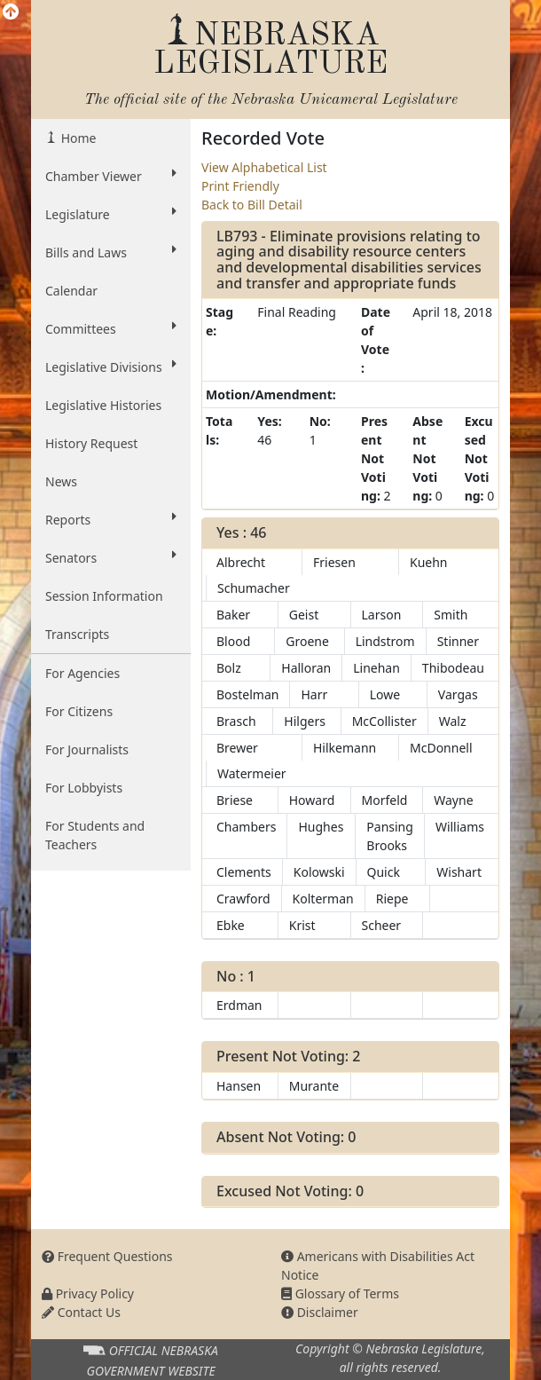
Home (77, 138)
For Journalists (87, 749)
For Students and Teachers (95, 835)
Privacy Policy (88, 1293)
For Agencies (82, 673)
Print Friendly (240, 185)
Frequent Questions (107, 1256)
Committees (110, 328)
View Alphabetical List (264, 167)
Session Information (104, 595)
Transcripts (77, 634)
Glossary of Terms (340, 1293)
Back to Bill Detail (251, 204)
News (61, 481)
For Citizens (79, 711)
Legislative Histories (103, 405)
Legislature (110, 214)
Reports (110, 519)
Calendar (71, 290)
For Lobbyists (83, 787)
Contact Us (81, 1312)
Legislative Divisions (110, 366)
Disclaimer (319, 1312)
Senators (110, 557)
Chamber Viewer (110, 176)
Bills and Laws (110, 252)
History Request (91, 443)
